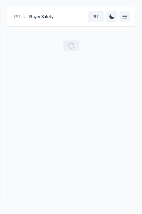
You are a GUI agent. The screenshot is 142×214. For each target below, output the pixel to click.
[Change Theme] (111, 16)
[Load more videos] (71, 45)
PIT (17, 16)
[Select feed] (124, 16)
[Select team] (96, 16)
